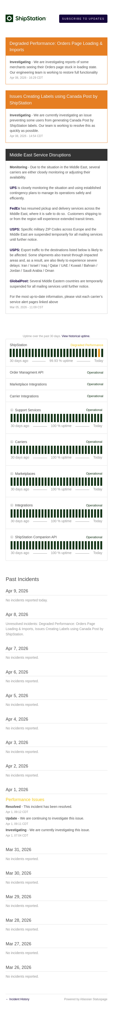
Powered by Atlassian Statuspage (85, 999)
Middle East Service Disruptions (40, 155)
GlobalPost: (19, 281)
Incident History (17, 999)
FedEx (15, 208)
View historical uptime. (76, 336)
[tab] (11, 353)
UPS (13, 188)
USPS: (15, 229)
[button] (83, 19)
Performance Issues (25, 799)
